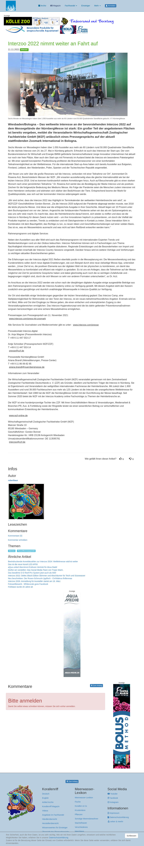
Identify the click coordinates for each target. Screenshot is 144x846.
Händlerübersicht (49, 819)
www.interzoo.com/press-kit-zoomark (27, 318)
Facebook (113, 798)
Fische (78, 802)
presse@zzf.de (16, 351)
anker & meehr (115, 821)
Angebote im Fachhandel (53, 815)
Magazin (55, 6)
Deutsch (45, 794)
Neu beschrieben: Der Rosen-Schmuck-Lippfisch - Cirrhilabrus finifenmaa (40, 578)
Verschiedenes (81, 827)
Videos (45, 811)
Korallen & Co (81, 806)
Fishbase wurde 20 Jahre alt (20, 587)
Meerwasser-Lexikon (84, 797)
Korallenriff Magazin (50, 806)
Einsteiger (85, 6)
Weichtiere (79, 831)
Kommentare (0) (15, 536)
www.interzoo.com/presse (86, 325)
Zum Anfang (96, 686)
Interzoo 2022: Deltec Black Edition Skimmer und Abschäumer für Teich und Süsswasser (46, 575)
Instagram (113, 802)
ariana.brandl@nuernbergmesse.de (26, 367)
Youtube (113, 794)
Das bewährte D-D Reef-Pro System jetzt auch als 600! (32, 573)
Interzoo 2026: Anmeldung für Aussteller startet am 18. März (34, 581)
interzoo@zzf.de (17, 442)
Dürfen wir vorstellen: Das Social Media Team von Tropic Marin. (35, 570)
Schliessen (131, 836)
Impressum (113, 813)
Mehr (97, 6)
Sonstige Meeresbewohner (86, 819)
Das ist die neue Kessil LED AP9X (23, 564)
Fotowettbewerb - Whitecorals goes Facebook (28, 584)
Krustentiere (80, 810)
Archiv (42, 6)
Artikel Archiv (48, 802)
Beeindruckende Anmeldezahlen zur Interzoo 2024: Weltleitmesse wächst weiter (43, 561)
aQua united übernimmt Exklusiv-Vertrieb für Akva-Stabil (32, 567)
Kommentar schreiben (17, 540)
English (45, 798)
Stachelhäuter (81, 823)
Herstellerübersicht (50, 823)
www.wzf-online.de (18, 415)
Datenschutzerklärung (118, 817)
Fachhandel (71, 6)
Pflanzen (78, 814)
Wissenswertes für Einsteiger (55, 827)
